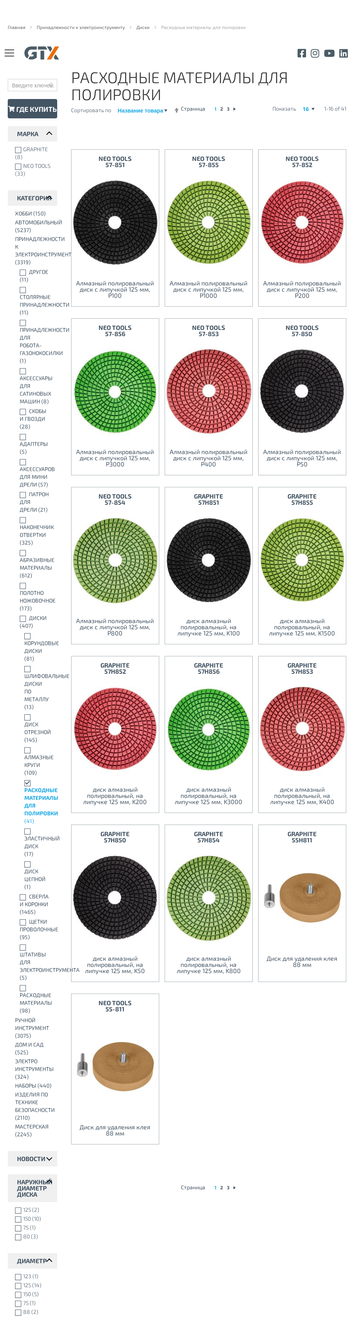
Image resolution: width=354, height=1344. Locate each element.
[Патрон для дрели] (34, 502)
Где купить (32, 109)
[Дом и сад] (34, 1048)
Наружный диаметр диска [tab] (34, 1188)
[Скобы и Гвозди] (34, 418)
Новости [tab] (31, 1158)
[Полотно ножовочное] (34, 596)
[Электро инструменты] (34, 1069)
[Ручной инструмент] (34, 1028)
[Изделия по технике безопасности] (34, 1106)
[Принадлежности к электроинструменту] (34, 250)
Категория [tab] (34, 198)
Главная (17, 27)
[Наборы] (34, 1086)
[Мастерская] (34, 1130)
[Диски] (34, 622)
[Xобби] (34, 213)
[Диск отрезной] (34, 728)
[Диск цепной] (34, 875)
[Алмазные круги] (34, 761)
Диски (143, 27)
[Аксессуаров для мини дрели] (34, 473)
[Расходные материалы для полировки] (34, 802)
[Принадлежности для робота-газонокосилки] (34, 341)
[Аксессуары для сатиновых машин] (34, 386)
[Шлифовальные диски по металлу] (34, 687)
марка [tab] (27, 133)
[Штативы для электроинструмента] (34, 962)
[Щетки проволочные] (34, 929)
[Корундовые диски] (34, 647)
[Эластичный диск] (34, 842)
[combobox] (32, 85)
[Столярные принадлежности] (34, 300)
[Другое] (34, 275)
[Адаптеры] (34, 444)
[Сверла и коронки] (34, 904)
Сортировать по (91, 110)
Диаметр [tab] (32, 1260)
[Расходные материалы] (34, 999)
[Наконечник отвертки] (34, 531)
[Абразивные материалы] (34, 563)
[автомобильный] (34, 226)
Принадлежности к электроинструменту (81, 27)
